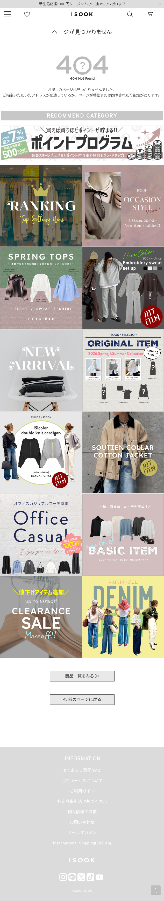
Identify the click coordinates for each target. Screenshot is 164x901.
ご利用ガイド (82, 791)
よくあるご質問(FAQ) (82, 770)
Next (160, 4)
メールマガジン (82, 833)
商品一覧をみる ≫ (82, 676)
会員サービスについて (82, 781)
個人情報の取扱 (82, 812)
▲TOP (156, 891)
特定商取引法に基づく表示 (82, 801)
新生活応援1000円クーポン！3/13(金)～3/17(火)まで (82, 4)
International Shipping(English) (82, 843)
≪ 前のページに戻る (82, 699)
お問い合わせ (82, 822)
